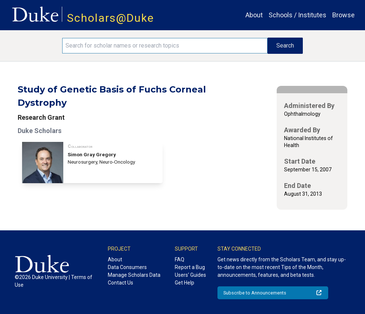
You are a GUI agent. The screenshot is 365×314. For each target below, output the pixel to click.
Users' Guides (190, 275)
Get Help (184, 283)
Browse (343, 15)
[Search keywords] (164, 45)
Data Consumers (127, 267)
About (254, 15)
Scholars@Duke (110, 17)
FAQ (179, 259)
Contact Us (120, 283)
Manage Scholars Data (134, 275)
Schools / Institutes (297, 15)
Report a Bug (190, 267)
